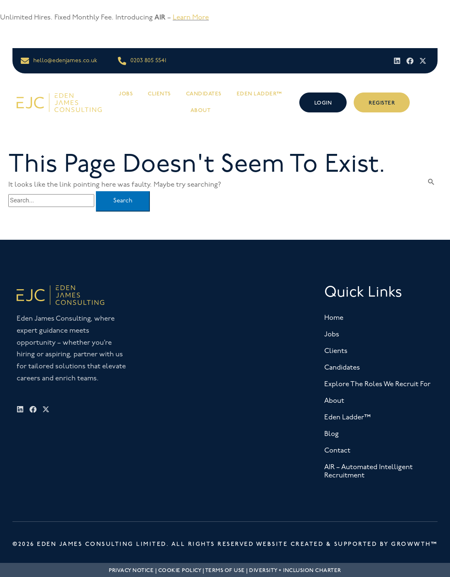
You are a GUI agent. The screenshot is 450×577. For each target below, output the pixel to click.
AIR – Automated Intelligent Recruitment (368, 471)
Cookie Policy (179, 570)
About (201, 110)
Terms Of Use (225, 570)
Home (333, 317)
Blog (331, 434)
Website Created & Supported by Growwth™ (347, 544)
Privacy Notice (131, 570)
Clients (159, 93)
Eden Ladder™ (259, 93)
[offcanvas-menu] (428, 102)
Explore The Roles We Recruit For (377, 384)
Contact (337, 450)
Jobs (126, 93)
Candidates (204, 93)
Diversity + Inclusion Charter (295, 570)
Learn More (191, 17)
